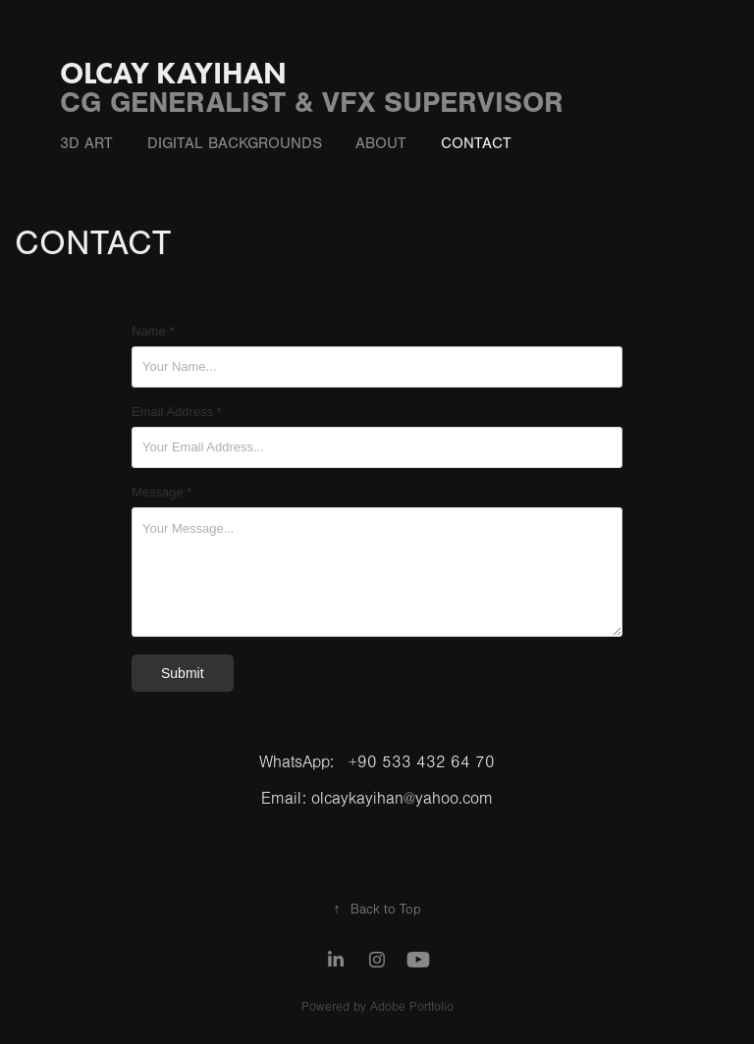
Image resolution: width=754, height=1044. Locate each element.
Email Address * (177, 412)
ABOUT (380, 143)
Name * (153, 332)
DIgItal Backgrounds (234, 143)
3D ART (86, 143)
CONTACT (476, 143)
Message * (161, 492)
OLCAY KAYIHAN (173, 73)
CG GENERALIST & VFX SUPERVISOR (312, 102)
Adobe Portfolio (412, 1007)
